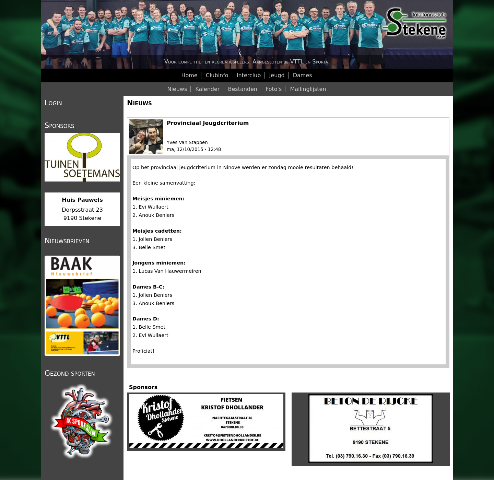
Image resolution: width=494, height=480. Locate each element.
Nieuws (139, 103)
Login (53, 103)
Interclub (249, 75)
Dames (302, 75)
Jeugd (277, 75)
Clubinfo (217, 75)
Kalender (207, 89)
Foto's (274, 89)
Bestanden (242, 89)
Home (189, 75)
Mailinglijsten (308, 89)
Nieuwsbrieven (67, 241)
